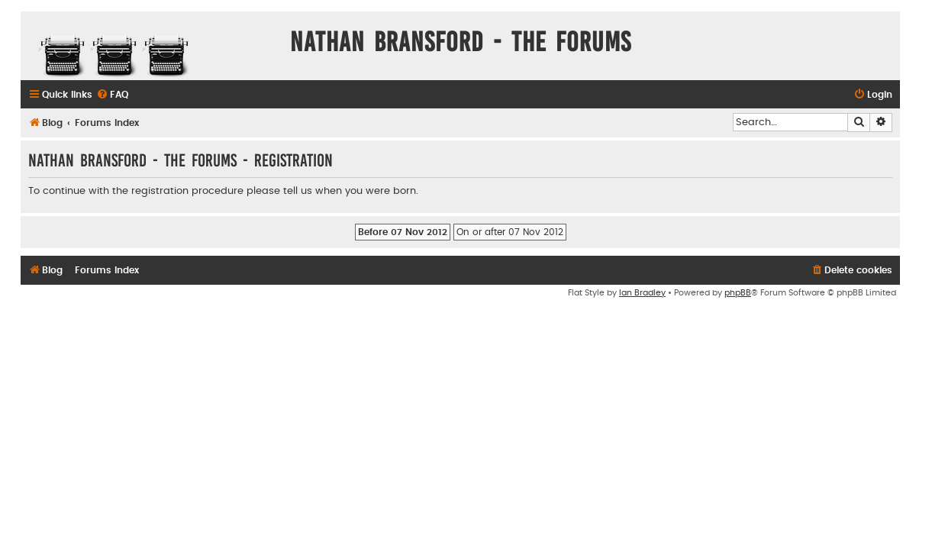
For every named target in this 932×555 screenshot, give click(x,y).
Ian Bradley (642, 293)
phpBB (737, 293)
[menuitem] (112, 95)
